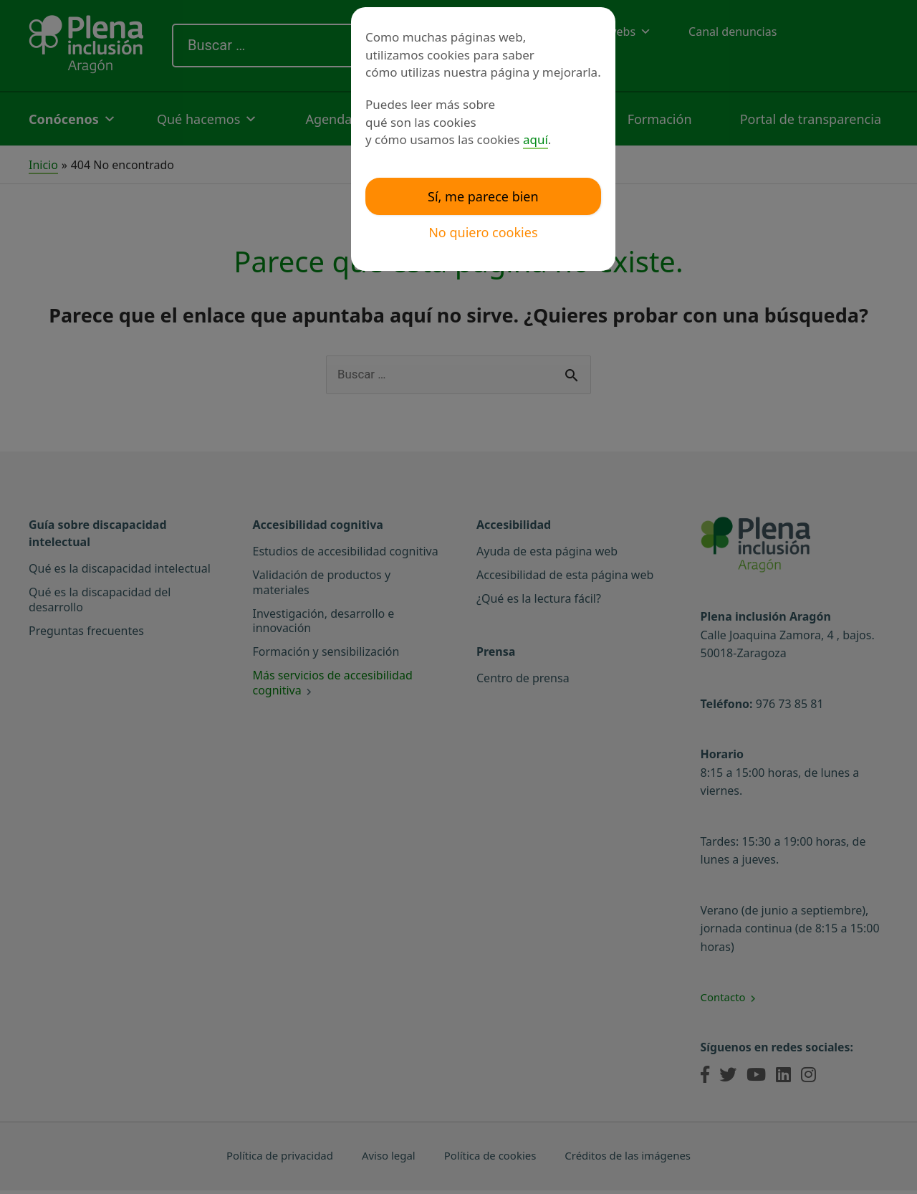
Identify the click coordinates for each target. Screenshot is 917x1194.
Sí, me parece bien (483, 196)
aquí (535, 139)
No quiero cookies (482, 232)
